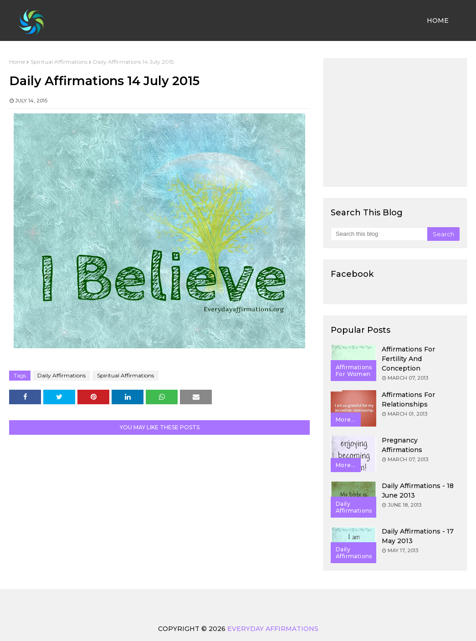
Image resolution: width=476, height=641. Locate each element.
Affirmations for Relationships (408, 399)
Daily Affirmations (61, 375)
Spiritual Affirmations (59, 61)
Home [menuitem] (438, 20)
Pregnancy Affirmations (402, 445)
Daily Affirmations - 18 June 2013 (418, 490)
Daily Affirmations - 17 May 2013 (418, 536)
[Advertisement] (395, 122)
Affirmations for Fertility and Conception (408, 358)
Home (17, 61)
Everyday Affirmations (272, 629)
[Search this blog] (379, 234)
